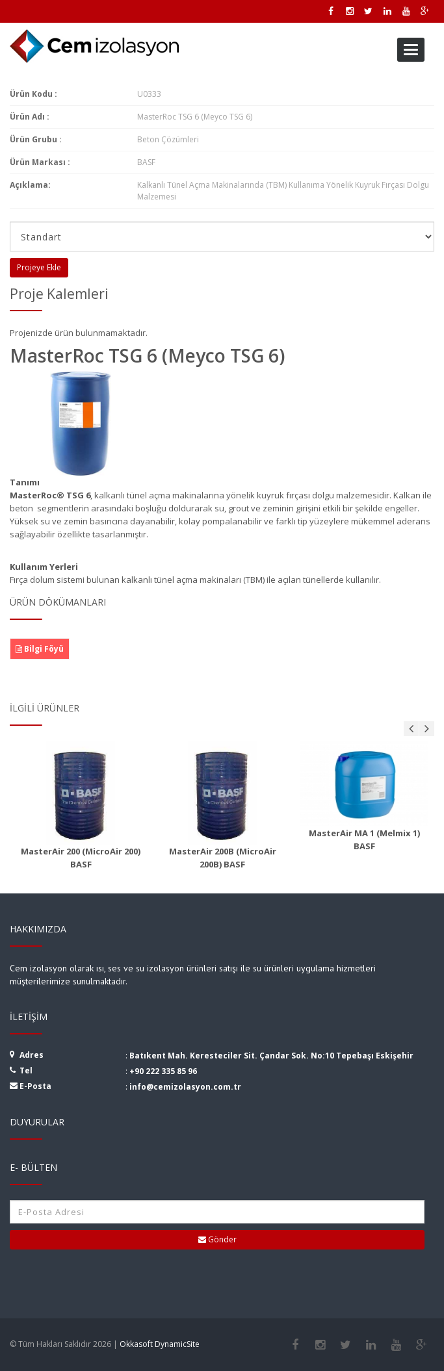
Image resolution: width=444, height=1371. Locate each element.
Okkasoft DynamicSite (160, 1344)
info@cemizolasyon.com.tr (185, 1086)
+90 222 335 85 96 (163, 1071)
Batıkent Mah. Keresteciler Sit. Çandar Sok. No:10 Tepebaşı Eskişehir (271, 1055)
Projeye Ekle (39, 267)
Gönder (217, 1239)
